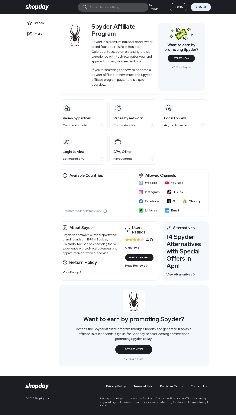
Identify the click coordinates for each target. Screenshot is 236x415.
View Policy (72, 272)
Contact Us (198, 386)
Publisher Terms (171, 386)
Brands (39, 23)
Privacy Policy (116, 386)
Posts (38, 34)
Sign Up (201, 7)
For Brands (153, 7)
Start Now (181, 58)
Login (178, 7)
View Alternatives (180, 274)
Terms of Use (143, 386)
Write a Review (139, 257)
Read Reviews (136, 265)
